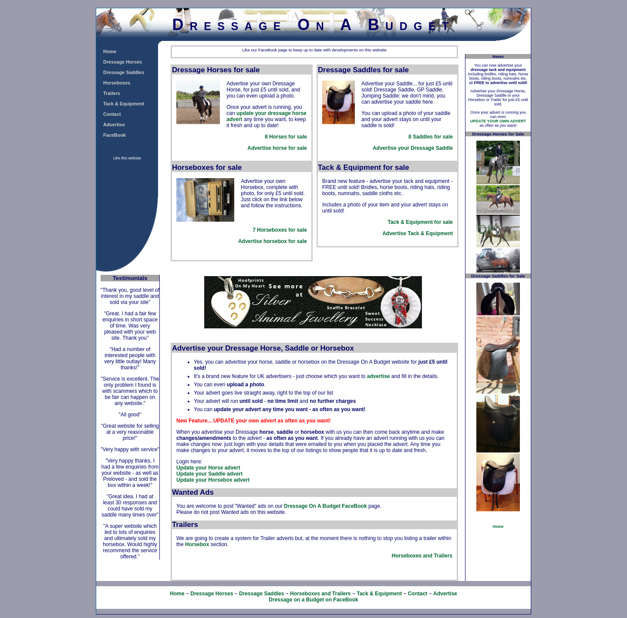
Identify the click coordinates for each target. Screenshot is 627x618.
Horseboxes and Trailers (422, 556)
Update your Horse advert (208, 468)
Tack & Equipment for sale (420, 222)
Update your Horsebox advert (212, 480)
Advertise (114, 124)
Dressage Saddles (123, 72)
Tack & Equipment (123, 103)
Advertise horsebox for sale (272, 241)
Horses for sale (288, 137)
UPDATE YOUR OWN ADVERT (498, 121)
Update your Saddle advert (209, 474)
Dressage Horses (122, 61)
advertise (378, 376)
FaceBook (114, 135)
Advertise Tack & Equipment (417, 233)
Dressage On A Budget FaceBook (325, 506)
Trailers (111, 93)
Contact (112, 114)
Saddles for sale (433, 137)
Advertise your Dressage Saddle (413, 148)
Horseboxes (116, 82)
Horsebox (197, 544)
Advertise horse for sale (277, 148)
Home (109, 51)
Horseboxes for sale (282, 230)
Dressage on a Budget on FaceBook (313, 600)
